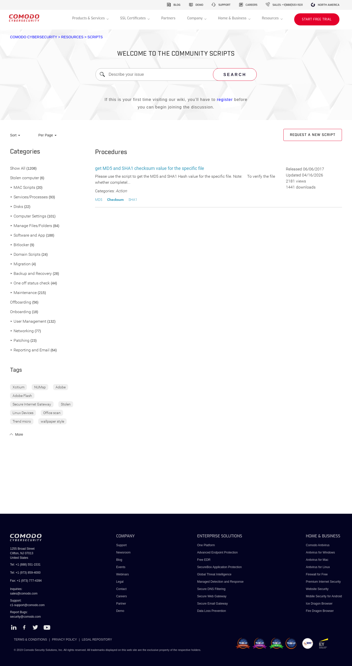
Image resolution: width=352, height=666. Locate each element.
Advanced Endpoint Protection (217, 552)
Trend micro (22, 421)
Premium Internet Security (323, 581)
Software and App (27, 235)
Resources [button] (271, 18)
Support (121, 545)
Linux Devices (23, 413)
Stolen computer (24, 178)
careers (251, 5)
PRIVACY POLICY (64, 639)
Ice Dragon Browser (319, 603)
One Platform (206, 545)
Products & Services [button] (89, 18)
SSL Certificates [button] (133, 18)
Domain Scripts (25, 254)
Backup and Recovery (31, 274)
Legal (119, 581)
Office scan (52, 413)
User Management (28, 321)
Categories (25, 152)
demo (199, 5)
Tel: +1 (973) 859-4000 (25, 572)
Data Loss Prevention (211, 611)
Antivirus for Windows (320, 552)
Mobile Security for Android (324, 596)
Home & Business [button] (232, 18)
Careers (121, 596)
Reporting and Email (30, 350)
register (225, 99)
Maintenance (23, 293)
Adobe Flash (22, 396)
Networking (22, 331)
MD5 (98, 200)
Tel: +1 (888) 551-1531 (25, 564)
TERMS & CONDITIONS (30, 639)
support (224, 5)
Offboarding (20, 302)
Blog (119, 560)
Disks (16, 207)
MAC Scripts (22, 188)
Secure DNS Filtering (211, 589)
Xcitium (18, 387)
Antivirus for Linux (318, 567)
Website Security (317, 589)
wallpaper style (52, 421)
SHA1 (132, 200)
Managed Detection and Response (220, 581)
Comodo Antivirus (318, 545)
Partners (168, 18)
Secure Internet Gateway (32, 404)
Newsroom (123, 552)
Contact (121, 589)
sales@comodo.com (23, 593)
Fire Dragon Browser (320, 611)
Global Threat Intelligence (214, 574)
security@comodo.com (25, 616)
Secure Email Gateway (213, 603)
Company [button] (195, 18)
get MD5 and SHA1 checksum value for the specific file (149, 168)
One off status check (30, 283)
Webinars (122, 574)
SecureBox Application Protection (219, 567)
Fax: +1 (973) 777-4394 (26, 580)
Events (120, 567)
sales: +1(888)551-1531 (288, 5)
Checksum (115, 200)
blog (177, 5)
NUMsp (40, 387)
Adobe (61, 387)
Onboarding (20, 312)
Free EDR (203, 560)
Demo (120, 611)
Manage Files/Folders (31, 226)
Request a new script (312, 135)
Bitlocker (19, 245)
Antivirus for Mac (317, 560)
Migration (20, 264)
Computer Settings (28, 216)
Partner (121, 603)
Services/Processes (29, 197)
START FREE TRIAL (317, 19)
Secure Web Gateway (212, 596)
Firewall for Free (317, 574)
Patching (19, 341)
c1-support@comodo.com (27, 605)
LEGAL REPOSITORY (97, 639)
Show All (17, 168)
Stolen (66, 404)
